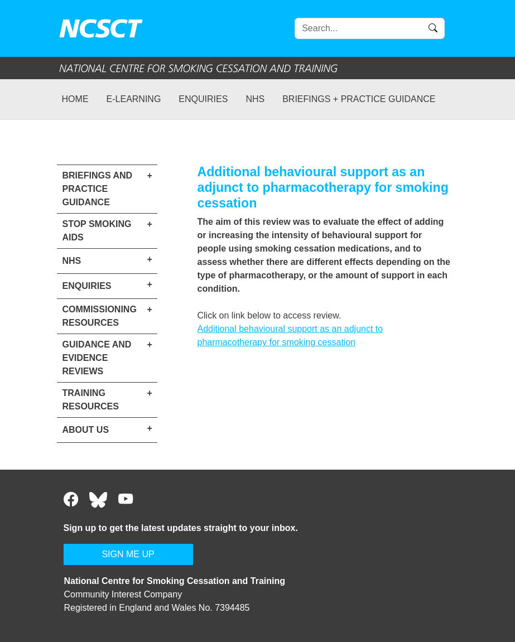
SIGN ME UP (128, 554)
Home (75, 99)
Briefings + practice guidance (358, 99)
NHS (255, 99)
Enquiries (203, 99)
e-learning (134, 99)
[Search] (370, 28)
